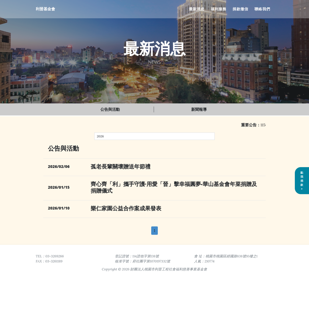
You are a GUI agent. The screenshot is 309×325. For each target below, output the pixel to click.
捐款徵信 (240, 8)
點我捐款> (301, 196)
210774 (209, 261)
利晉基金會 (45, 8)
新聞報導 (199, 109)
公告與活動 (110, 109)
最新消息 (197, 8)
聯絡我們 (262, 8)
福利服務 (219, 8)
